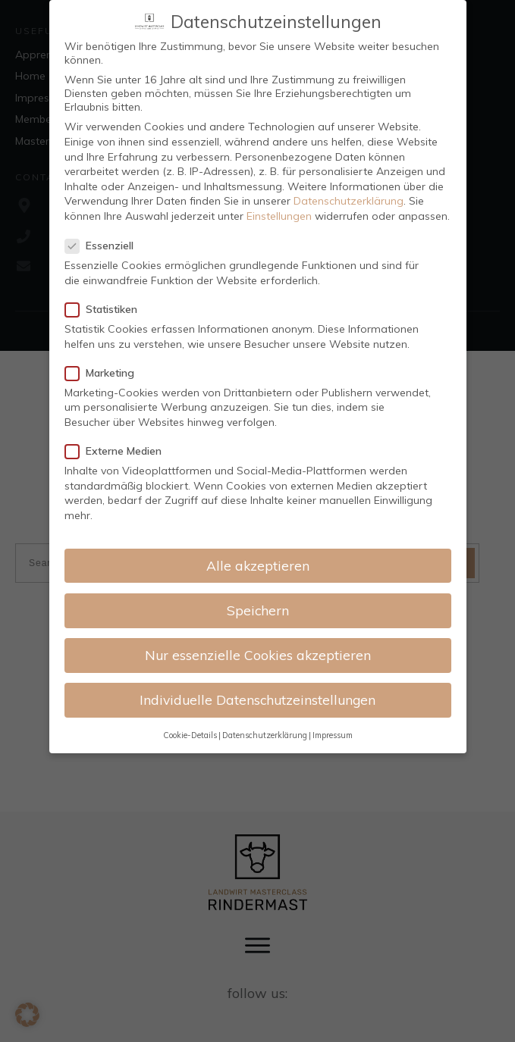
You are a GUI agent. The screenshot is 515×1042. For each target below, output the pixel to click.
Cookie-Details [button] (190, 735)
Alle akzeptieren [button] (257, 565)
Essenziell (103, 245)
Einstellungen (279, 216)
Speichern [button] (258, 610)
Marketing (104, 373)
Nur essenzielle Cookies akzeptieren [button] (258, 654)
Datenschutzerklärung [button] (264, 735)
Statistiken (105, 309)
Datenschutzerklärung (349, 201)
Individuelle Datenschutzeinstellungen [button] (257, 699)
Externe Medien (117, 451)
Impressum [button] (332, 735)
